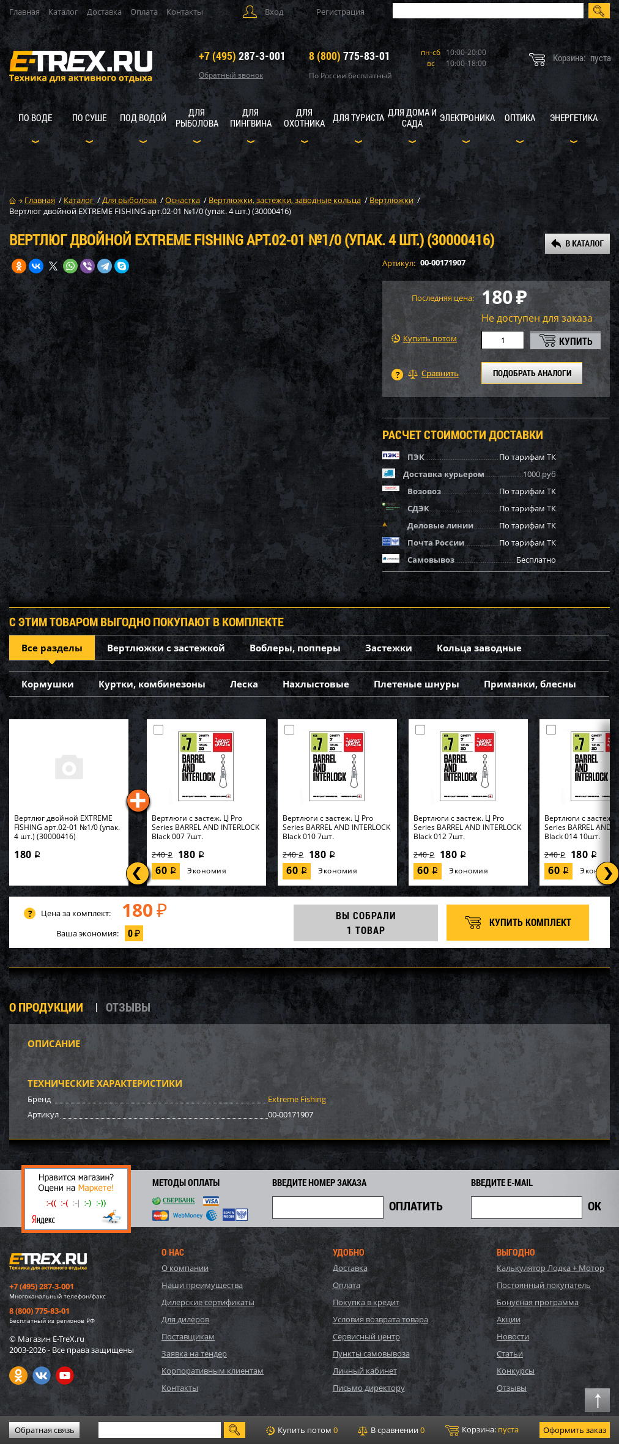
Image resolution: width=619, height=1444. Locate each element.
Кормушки (47, 684)
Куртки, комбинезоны (152, 684)
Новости (513, 1336)
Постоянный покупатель (544, 1284)
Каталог (63, 11)
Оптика (520, 117)
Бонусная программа (538, 1302)
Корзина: (482, 1430)
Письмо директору (369, 1387)
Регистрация (340, 11)
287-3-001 (242, 55)
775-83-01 (349, 55)
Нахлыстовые (316, 684)
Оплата (144, 11)
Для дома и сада (412, 117)
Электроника (467, 117)
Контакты (184, 11)
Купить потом (424, 338)
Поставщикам (188, 1336)
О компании (185, 1267)
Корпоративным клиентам (212, 1370)
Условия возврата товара (380, 1319)
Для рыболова (197, 117)
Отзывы (512, 1387)
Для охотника (304, 117)
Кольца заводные (479, 648)
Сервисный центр (366, 1336)
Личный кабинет (365, 1370)
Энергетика (574, 117)
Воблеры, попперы (295, 648)
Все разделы (52, 648)
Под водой (143, 117)
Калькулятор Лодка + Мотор (550, 1267)
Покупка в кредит (366, 1302)
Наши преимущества (202, 1284)
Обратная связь (45, 1429)
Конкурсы (516, 1370)
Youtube (65, 1375)
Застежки (388, 648)
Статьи (510, 1353)
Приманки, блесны (530, 684)
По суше (89, 117)
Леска (244, 684)
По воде (35, 117)
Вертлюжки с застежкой (166, 648)
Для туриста (358, 117)
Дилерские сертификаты (207, 1302)
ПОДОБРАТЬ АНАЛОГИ (532, 373)
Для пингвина (251, 117)
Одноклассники (18, 1375)
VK (41, 1375)
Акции (509, 1319)
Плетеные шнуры (416, 684)
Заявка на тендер (194, 1353)
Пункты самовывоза (371, 1353)
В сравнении (391, 1429)
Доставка (104, 11)
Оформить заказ (574, 1429)
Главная (24, 11)
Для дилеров (185, 1319)
